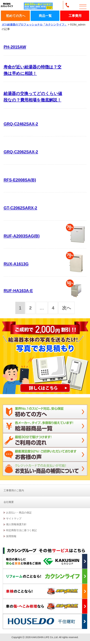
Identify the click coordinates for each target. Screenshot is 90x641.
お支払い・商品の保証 (19, 512)
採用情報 (11, 536)
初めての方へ (15, 16)
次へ (66, 307)
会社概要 (9, 502)
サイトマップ (13, 518)
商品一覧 (45, 16)
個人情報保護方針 (16, 524)
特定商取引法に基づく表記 (21, 530)
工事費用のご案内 (14, 490)
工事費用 (75, 16)
